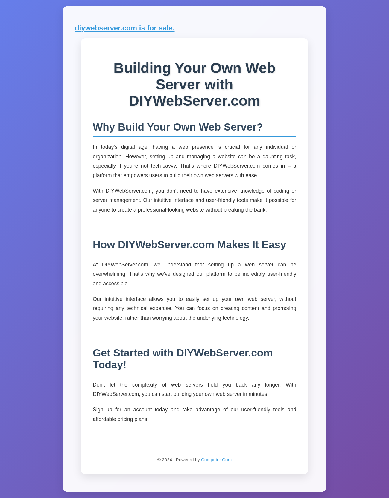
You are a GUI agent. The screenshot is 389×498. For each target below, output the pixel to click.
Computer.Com (216, 459)
